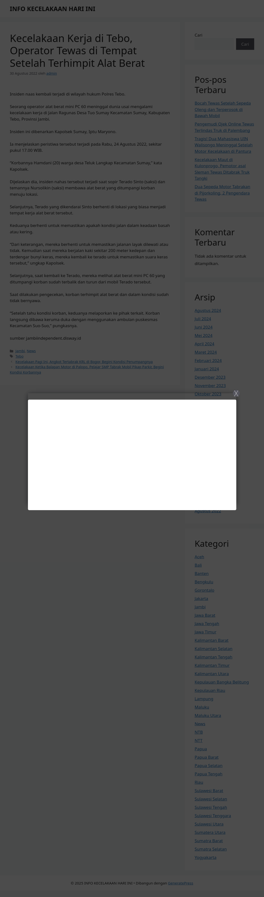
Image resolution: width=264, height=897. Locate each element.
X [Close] (236, 393)
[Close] (132, 448)
